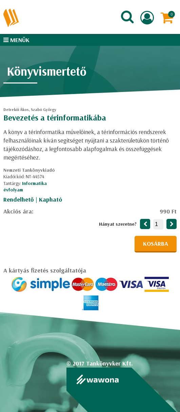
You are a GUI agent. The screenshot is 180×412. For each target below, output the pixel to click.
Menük (16, 40)
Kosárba (155, 243)
